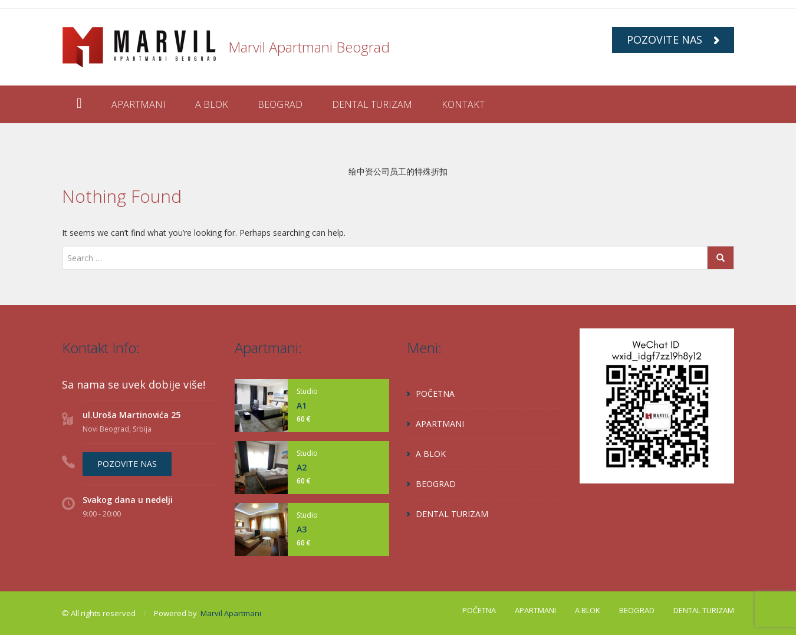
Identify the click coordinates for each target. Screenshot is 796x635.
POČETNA (435, 393)
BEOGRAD (280, 104)
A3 (302, 529)
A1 (302, 405)
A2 (302, 467)
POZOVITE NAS (673, 39)
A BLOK (211, 104)
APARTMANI (138, 104)
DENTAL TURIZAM (372, 104)
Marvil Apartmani (230, 613)
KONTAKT (463, 104)
